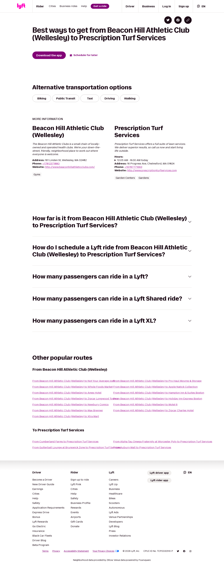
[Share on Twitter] (168, 20)
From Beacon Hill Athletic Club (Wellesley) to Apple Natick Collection (155, 387)
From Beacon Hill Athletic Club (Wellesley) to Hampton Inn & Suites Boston (158, 393)
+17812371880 (51, 163)
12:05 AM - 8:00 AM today (132, 160)
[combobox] (201, 6)
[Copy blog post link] (188, 20)
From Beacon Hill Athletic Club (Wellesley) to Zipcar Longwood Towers (75, 398)
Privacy (56, 551)
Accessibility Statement (76, 551)
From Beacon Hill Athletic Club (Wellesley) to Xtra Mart (65, 416)
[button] (112, 222)
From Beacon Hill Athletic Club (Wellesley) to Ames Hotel (66, 393)
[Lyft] (21, 6)
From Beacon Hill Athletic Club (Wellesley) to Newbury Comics (70, 404)
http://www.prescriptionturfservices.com (152, 170)
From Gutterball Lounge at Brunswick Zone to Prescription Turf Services (76, 447)
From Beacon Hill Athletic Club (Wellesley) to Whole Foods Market (72, 387)
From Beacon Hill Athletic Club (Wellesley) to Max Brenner (67, 410)
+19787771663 (133, 167)
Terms (45, 551)
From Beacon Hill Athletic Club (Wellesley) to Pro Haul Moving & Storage (157, 381)
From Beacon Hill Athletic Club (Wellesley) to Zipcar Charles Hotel (153, 410)
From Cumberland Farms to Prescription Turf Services (65, 441)
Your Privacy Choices (106, 551)
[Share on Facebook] (178, 20)
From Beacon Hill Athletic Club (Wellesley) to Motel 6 (145, 404)
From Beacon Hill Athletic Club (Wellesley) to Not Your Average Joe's (73, 381)
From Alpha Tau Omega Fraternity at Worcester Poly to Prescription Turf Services (162, 441)
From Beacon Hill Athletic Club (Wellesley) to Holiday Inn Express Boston (157, 398)
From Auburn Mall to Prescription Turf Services (142, 447)
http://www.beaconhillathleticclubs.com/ (70, 167)
